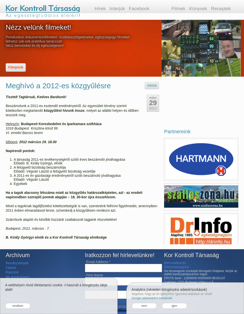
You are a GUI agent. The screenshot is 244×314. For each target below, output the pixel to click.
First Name (94, 275)
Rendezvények (17, 263)
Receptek (221, 8)
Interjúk (117, 8)
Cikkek (11, 268)
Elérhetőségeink (176, 267)
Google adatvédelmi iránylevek (152, 298)
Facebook (139, 8)
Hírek (100, 8)
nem (144, 306)
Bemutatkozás (175, 263)
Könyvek (198, 8)
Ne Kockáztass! (18, 277)
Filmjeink (15, 67)
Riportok (12, 272)
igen (174, 306)
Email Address (98, 262)
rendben (17, 306)
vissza (152, 85)
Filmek (178, 8)
